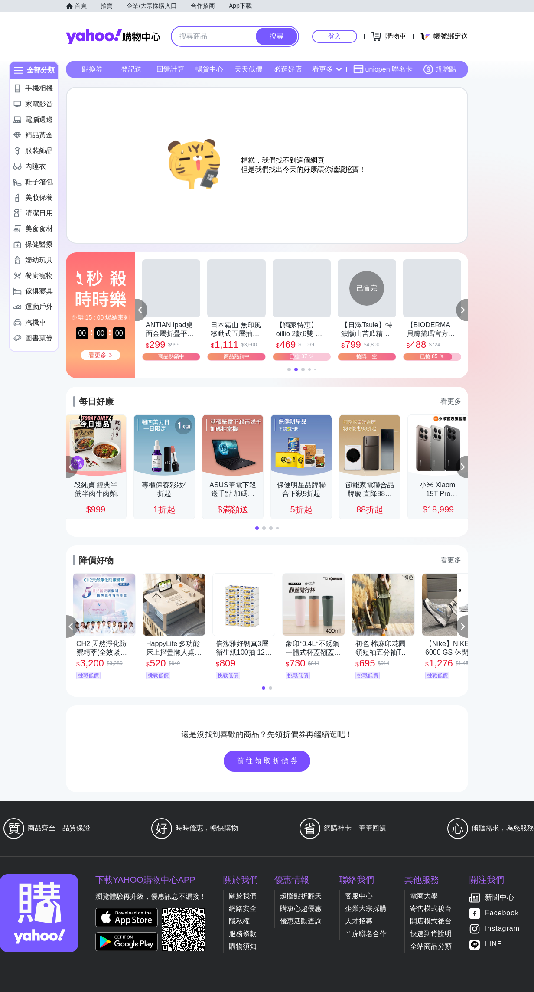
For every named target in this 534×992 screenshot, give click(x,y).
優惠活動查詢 (301, 921)
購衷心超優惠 (301, 908)
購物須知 (243, 946)
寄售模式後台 (431, 908)
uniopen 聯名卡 (383, 69)
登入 (334, 36)
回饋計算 (170, 69)
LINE (493, 944)
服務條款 (243, 933)
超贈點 (439, 69)
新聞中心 (499, 897)
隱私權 (239, 921)
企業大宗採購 (366, 908)
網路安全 (243, 908)
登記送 (131, 69)
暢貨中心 (209, 69)
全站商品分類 (431, 946)
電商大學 (424, 896)
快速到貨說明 (431, 933)
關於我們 (243, 896)
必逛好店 (288, 69)
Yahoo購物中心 (113, 36)
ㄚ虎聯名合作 (366, 933)
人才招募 (359, 921)
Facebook (502, 913)
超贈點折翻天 (301, 896)
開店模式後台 (431, 921)
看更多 (327, 69)
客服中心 (359, 896)
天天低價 (248, 69)
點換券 (92, 69)
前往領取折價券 (268, 760)
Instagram (502, 929)
